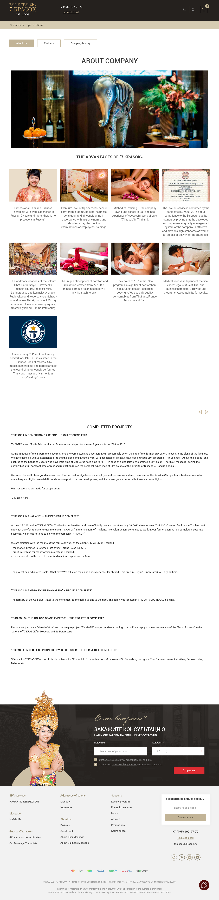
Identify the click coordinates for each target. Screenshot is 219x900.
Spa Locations (35, 25)
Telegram (174, 857)
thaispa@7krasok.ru (185, 843)
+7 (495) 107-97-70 (70, 7)
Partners (49, 43)
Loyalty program (120, 801)
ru (184, 9)
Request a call (71, 12)
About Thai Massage (72, 837)
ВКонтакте (182, 857)
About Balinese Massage (74, 842)
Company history (80, 43)
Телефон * (158, 742)
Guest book (67, 831)
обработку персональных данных (132, 760)
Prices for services (122, 807)
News (114, 813)
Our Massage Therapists (23, 843)
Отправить (189, 770)
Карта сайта (118, 830)
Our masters (17, 25)
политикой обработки (124, 764)
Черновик (66, 807)
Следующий (207, 412)
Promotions (118, 825)
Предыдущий (200, 412)
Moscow (65, 801)
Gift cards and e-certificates (25, 837)
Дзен (189, 857)
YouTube (197, 857)
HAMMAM (15, 819)
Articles (115, 819)
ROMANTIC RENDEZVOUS (24, 801)
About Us (21, 43)
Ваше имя (100, 742)
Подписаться (186, 817)
